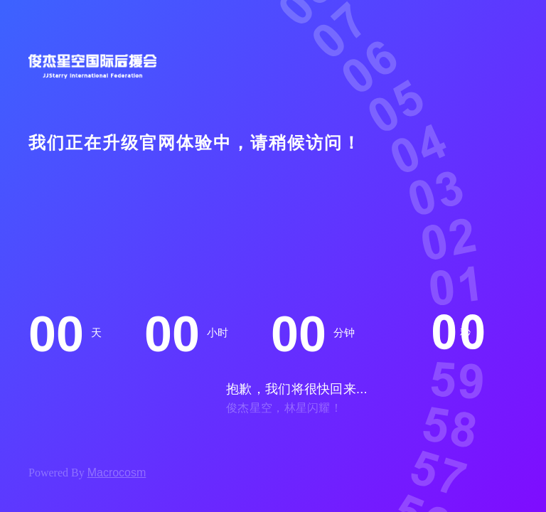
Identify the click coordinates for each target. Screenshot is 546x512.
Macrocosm (116, 472)
